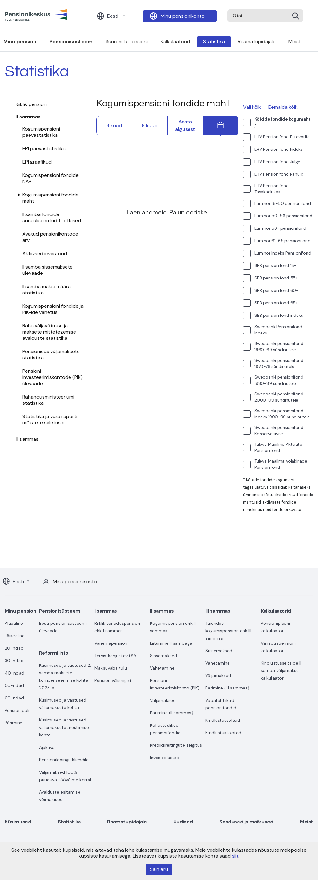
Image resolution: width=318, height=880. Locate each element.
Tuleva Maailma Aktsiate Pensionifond (278, 447)
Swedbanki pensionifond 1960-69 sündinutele (278, 346)
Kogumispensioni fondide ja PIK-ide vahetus (53, 309)
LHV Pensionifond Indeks (278, 149)
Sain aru (159, 869)
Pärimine (13, 723)
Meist (294, 41)
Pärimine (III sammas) (227, 688)
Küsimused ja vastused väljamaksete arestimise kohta (64, 727)
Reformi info (53, 653)
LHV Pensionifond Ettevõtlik (281, 137)
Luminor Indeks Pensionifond (282, 253)
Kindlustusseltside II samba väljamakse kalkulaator (281, 670)
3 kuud (114, 125)
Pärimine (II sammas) (171, 713)
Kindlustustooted (223, 732)
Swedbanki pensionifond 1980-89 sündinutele (278, 380)
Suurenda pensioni (127, 41)
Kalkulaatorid (175, 41)
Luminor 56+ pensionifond (280, 228)
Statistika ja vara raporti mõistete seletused (49, 419)
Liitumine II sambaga (171, 643)
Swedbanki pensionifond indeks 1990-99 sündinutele (282, 414)
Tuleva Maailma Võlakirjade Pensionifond (280, 464)
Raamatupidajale (256, 41)
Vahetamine (162, 668)
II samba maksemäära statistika (46, 289)
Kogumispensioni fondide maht (50, 197)
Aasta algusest (185, 125)
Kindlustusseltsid (222, 720)
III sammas (27, 439)
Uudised (183, 821)
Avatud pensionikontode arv (50, 237)
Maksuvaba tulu (110, 668)
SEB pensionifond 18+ (275, 265)
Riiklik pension (31, 104)
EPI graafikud (37, 162)
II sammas (28, 116)
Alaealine (14, 623)
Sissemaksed (163, 655)
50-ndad (14, 685)
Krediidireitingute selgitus (176, 745)
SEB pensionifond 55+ (276, 278)
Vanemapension (110, 643)
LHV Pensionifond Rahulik (278, 174)
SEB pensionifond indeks (278, 315)
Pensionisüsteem (71, 41)
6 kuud (149, 125)
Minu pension (20, 611)
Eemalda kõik (283, 107)
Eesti (112, 16)
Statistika (214, 41)
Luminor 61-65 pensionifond (282, 240)
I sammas (105, 611)
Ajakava (47, 747)
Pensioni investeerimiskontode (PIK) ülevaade (52, 377)
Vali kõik (252, 107)
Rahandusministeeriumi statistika (48, 400)
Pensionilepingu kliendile (64, 760)
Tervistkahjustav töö (115, 655)
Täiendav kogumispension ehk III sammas (228, 630)
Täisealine (15, 635)
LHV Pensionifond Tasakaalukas (271, 189)
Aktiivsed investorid (44, 253)
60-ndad (14, 698)
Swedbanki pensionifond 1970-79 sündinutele (278, 363)
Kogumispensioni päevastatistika (41, 132)
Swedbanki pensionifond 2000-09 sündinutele (278, 397)
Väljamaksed (163, 700)
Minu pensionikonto (183, 16)
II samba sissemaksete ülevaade (47, 270)
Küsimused (18, 821)
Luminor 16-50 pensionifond (282, 203)
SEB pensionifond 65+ (276, 303)
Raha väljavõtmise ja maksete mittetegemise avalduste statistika (49, 331)
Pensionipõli (17, 710)
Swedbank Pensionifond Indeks (278, 330)
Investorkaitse (164, 757)
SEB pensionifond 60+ (276, 290)
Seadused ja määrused (246, 821)
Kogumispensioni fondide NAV (50, 178)
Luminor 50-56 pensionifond (283, 216)
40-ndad (14, 673)
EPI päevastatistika (44, 148)
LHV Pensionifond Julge (277, 161)
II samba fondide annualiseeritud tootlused (51, 217)
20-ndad (14, 648)
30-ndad (14, 660)
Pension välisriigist (113, 680)
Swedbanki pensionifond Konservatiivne (278, 430)
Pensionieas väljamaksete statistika (51, 354)
